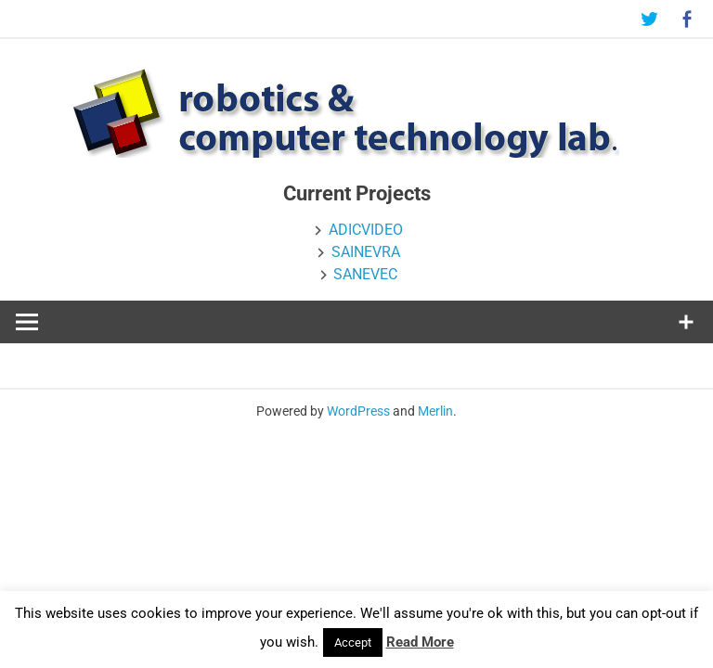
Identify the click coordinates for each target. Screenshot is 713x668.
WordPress (358, 411)
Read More (420, 642)
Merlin (435, 411)
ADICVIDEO (366, 229)
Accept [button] (352, 642)
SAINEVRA (365, 252)
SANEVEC (365, 274)
